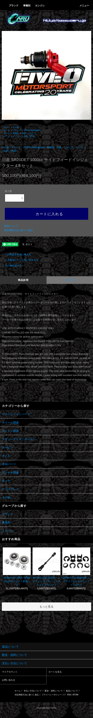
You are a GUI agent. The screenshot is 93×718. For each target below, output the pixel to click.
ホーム (7, 127)
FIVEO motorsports (32, 130)
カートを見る (55, 672)
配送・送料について (54, 691)
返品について (11, 226)
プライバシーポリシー (52, 695)
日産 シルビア (29, 133)
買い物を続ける (11, 265)
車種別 (16, 133)
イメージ (69, 280)
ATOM (75, 695)
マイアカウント (9, 672)
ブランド (17, 130)
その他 (16, 127)
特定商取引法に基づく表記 (18, 230)
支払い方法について (33, 691)
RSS (69, 695)
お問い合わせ (8, 680)
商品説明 (23, 280)
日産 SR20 (29, 136)
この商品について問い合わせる (19, 260)
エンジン (17, 136)
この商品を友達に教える (15, 254)
